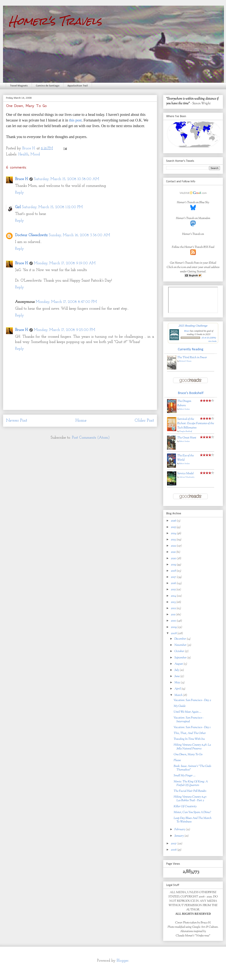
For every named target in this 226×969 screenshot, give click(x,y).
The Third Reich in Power (192, 357)
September (180, 658)
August (178, 664)
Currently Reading (190, 349)
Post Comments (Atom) (91, 438)
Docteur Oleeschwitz (31, 235)
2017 (174, 577)
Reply (19, 193)
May (177, 682)
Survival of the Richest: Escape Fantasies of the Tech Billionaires (195, 423)
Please (177, 760)
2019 (174, 565)
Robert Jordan (184, 409)
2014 (174, 596)
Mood (35, 154)
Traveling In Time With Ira (189, 739)
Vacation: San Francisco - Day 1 (192, 727)
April (177, 689)
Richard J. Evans (185, 361)
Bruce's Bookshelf (190, 393)
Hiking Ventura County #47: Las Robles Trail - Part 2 (190, 799)
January (179, 836)
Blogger (123, 961)
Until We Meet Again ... (187, 712)
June (177, 676)
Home (81, 420)
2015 (173, 589)
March (178, 695)
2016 (174, 583)
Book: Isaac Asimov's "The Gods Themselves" (192, 768)
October (179, 651)
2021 (173, 552)
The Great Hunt (186, 438)
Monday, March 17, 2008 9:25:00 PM (64, 330)
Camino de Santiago (47, 85)
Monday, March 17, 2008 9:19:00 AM (64, 263)
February (180, 829)
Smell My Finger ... (184, 776)
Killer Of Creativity (185, 806)
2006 (174, 850)
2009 (174, 627)
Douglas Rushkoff (185, 431)
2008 (174, 633)
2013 (173, 602)
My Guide (180, 706)
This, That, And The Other (190, 733)
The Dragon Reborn (184, 403)
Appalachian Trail (77, 85)
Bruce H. (21, 179)
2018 (174, 571)
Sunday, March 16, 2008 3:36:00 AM (79, 235)
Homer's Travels (55, 21)
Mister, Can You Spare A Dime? (192, 812)
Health (23, 154)
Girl (18, 207)
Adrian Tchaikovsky (186, 477)
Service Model (185, 473)
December (180, 639)
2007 (174, 843)
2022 (174, 546)
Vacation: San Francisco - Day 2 (192, 700)
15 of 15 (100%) (209, 338)
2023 (173, 540)
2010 (174, 621)
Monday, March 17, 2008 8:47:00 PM (66, 302)
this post (75, 120)
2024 (174, 533)
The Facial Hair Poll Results (190, 791)
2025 (173, 527)
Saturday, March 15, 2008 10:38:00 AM (66, 179)
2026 (174, 521)
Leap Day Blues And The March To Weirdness (192, 820)
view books (212, 341)
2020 (174, 558)
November (180, 645)
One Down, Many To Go (188, 754)
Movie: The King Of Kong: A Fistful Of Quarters (191, 783)
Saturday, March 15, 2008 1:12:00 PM (52, 207)
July (177, 670)
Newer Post (16, 420)
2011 (173, 614)
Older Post (144, 420)
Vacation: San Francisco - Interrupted (189, 720)
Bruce (187, 331)
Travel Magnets (19, 85)
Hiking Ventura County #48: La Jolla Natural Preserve (192, 747)
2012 (173, 608)
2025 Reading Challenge (193, 325)
